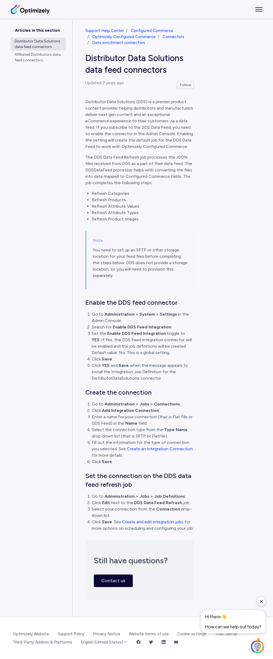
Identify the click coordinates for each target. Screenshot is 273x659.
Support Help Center (104, 30)
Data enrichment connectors (118, 42)
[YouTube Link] (176, 642)
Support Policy (71, 634)
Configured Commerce (152, 30)
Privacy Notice (106, 634)
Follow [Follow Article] (185, 85)
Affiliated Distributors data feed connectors (38, 57)
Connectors (173, 36)
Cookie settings (191, 634)
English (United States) (104, 642)
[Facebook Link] (138, 642)
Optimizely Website (31, 634)
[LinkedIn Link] (163, 642)
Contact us (113, 581)
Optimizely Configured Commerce (124, 36)
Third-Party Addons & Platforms (42, 642)
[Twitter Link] (151, 642)
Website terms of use (149, 634)
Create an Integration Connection (160, 448)
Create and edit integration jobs (152, 521)
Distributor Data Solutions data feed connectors (37, 44)
